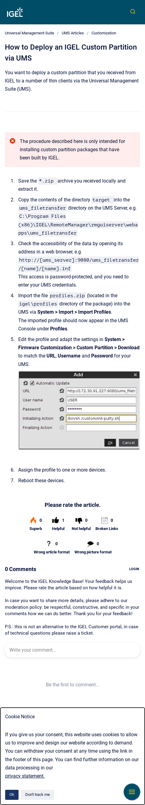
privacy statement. (25, 776)
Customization (103, 33)
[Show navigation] (132, 792)
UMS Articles (73, 33)
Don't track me (37, 794)
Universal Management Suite (29, 33)
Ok (11, 794)
